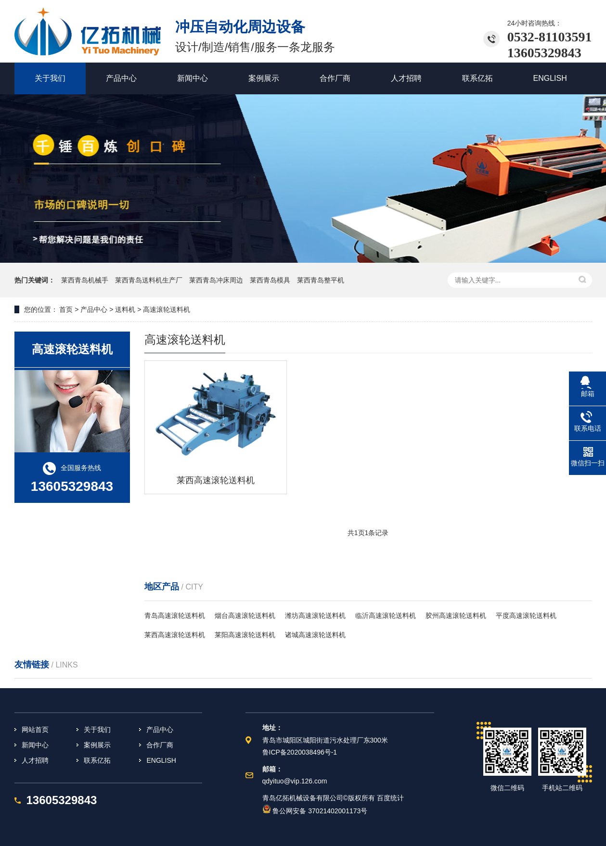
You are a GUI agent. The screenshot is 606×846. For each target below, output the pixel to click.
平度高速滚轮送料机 (526, 615)
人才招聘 (35, 760)
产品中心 (159, 729)
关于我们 (97, 729)
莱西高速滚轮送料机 (174, 635)
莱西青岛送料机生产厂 (149, 280)
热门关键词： (34, 280)
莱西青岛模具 (271, 280)
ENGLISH (161, 760)
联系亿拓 (97, 760)
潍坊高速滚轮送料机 (315, 615)
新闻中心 (35, 745)
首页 (65, 309)
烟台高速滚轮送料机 (245, 615)
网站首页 (35, 729)
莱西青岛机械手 (85, 280)
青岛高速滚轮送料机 (174, 615)
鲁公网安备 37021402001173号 (315, 811)
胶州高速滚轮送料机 (455, 615)
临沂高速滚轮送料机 (385, 615)
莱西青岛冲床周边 (217, 280)
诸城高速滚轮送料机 (315, 635)
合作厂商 (159, 745)
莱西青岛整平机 (320, 280)
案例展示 (97, 745)
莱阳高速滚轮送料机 (245, 635)
